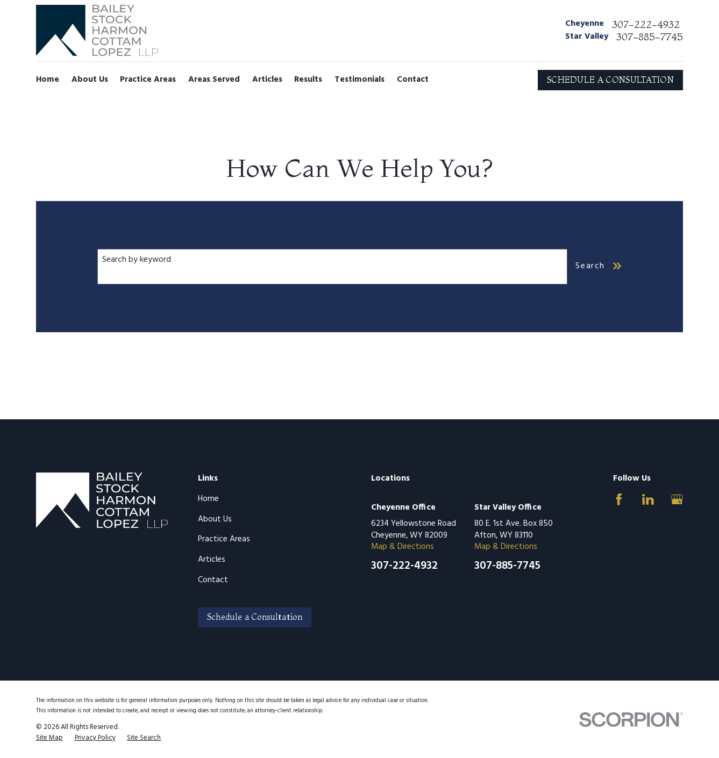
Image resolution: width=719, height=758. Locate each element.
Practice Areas (224, 539)
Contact (213, 580)
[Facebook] (619, 499)
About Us (215, 519)
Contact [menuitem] (413, 79)
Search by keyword (136, 259)
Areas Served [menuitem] (214, 79)
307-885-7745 (649, 37)
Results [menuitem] (308, 79)
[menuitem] (49, 738)
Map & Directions (402, 546)
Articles (211, 559)
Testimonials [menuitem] (359, 79)
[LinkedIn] (648, 499)
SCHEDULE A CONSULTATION (610, 80)
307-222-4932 (646, 24)
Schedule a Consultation (254, 617)
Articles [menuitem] (267, 79)
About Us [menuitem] (90, 79)
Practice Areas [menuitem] (148, 79)
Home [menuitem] (47, 79)
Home (208, 498)
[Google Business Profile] (677, 499)
